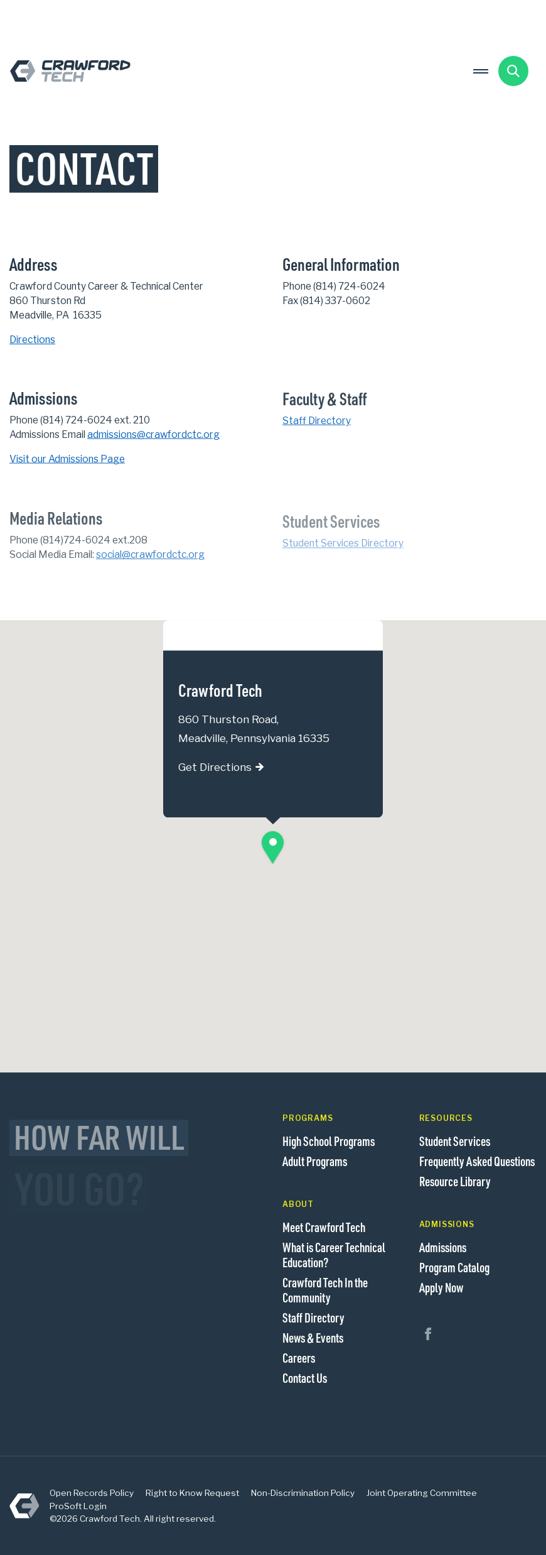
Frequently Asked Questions (477, 1161)
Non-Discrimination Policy (303, 1493)
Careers (298, 1358)
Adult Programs (314, 1161)
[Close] (361, 634)
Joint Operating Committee (422, 1493)
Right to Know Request (192, 1493)
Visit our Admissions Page (67, 460)
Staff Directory (316, 422)
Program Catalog (454, 1267)
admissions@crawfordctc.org (153, 435)
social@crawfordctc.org (150, 559)
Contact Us (304, 1378)
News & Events (312, 1337)
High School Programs (328, 1141)
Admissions (442, 1247)
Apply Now (441, 1287)
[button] (272, 848)
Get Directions (215, 767)
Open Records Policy (92, 1493)
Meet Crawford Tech (323, 1227)
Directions (32, 340)
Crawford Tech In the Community (325, 1290)
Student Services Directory (343, 549)
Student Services (454, 1141)
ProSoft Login (78, 1506)
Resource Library (455, 1181)
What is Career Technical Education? (333, 1254)
